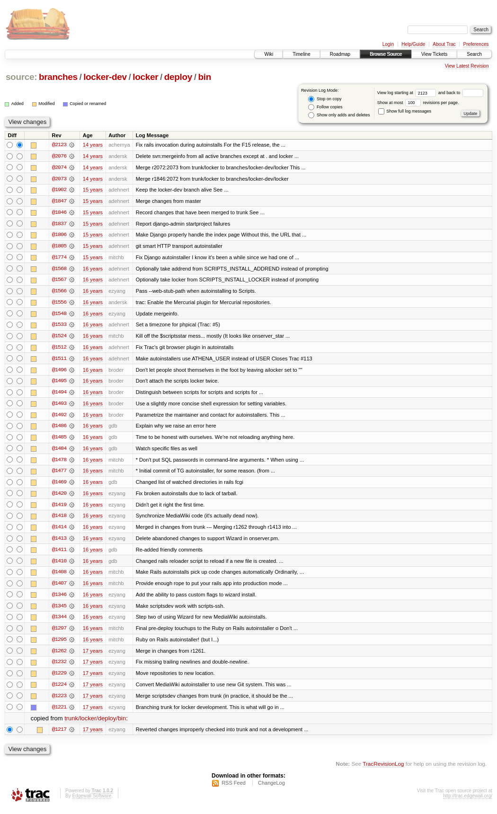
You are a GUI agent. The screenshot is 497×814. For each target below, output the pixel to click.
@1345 (59, 610)
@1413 (59, 542)
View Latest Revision (467, 66)
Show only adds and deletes (339, 115)
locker (145, 77)
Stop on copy (324, 99)
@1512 (59, 349)
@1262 (59, 655)
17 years (93, 655)
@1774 (59, 258)
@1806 (59, 235)
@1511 (59, 360)
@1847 (59, 201)
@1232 (59, 667)
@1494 (59, 394)
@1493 (59, 406)
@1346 (59, 599)
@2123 (59, 145)
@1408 (59, 576)
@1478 (59, 462)
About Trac (444, 44)
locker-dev (105, 77)
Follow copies (325, 107)
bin (204, 77)
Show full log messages (404, 111)
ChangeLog (271, 788)
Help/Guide (413, 44)
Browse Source (386, 54)
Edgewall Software (91, 801)
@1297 (59, 633)
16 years (93, 269)
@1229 (59, 678)
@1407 (59, 587)
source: (21, 77)
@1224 (59, 689)
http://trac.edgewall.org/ (467, 801)
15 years (93, 190)
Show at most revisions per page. (418, 102)
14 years (93, 145)
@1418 (59, 519)
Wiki (268, 54)
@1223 (59, 701)
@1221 (59, 712)
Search (474, 54)
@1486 (59, 428)
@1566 (59, 292)
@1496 (59, 372)
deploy (178, 77)
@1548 (59, 315)
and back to (460, 92)
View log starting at (407, 92)
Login (388, 44)
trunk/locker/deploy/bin (95, 723)
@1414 (59, 530)
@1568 (59, 269)
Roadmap (340, 54)
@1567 (59, 281)
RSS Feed (234, 788)
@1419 (59, 508)
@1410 (59, 565)
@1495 (59, 383)
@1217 (59, 735)
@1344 (59, 621)
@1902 (59, 190)
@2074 (59, 167)
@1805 (59, 247)
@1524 (59, 337)
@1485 (59, 440)
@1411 (59, 553)
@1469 (59, 485)
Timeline (301, 54)
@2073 (59, 179)
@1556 (59, 303)
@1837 (59, 224)
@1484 (59, 451)
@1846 (59, 213)
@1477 (59, 474)
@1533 (59, 326)
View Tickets (434, 54)
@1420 (59, 496)
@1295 (59, 644)
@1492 (59, 417)
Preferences (476, 44)
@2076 (59, 156)
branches (58, 77)
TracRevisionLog (383, 769)
